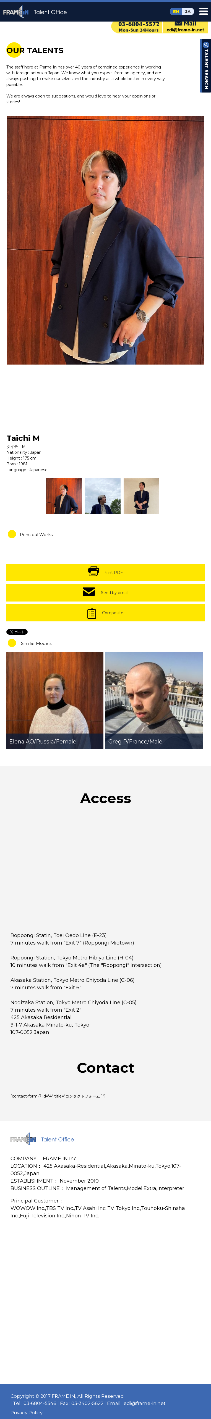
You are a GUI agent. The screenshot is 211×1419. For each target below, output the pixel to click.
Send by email (114, 592)
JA (188, 11)
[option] (105, 240)
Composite (112, 612)
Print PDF (113, 572)
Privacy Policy (27, 1412)
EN (176, 11)
